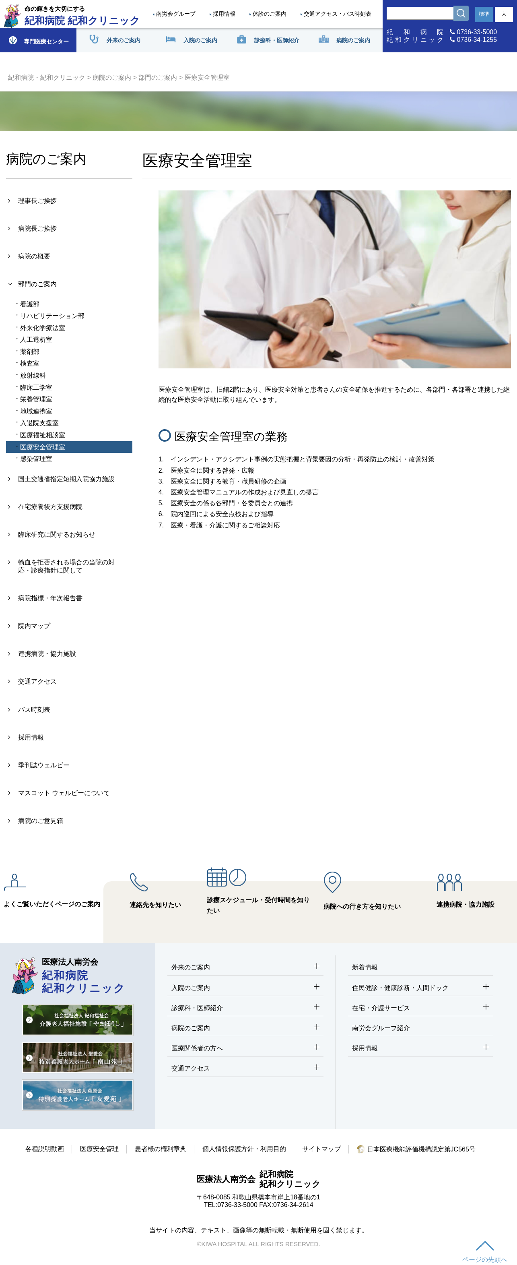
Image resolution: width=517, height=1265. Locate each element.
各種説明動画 (44, 1148)
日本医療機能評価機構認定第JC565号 (416, 1149)
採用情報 (224, 13)
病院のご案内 (112, 77)
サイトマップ (321, 1148)
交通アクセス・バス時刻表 (337, 13)
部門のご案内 (157, 77)
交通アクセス (245, 1069)
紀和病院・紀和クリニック (46, 77)
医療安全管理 (99, 1148)
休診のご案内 (269, 13)
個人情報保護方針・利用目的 (244, 1148)
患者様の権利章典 (160, 1148)
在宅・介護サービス (420, 1008)
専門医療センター (38, 40)
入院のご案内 (245, 988)
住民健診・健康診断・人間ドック (420, 988)
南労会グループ (176, 13)
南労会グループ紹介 (381, 1028)
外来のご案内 (245, 967)
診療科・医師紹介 (245, 1008)
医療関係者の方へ (245, 1048)
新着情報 (365, 967)
